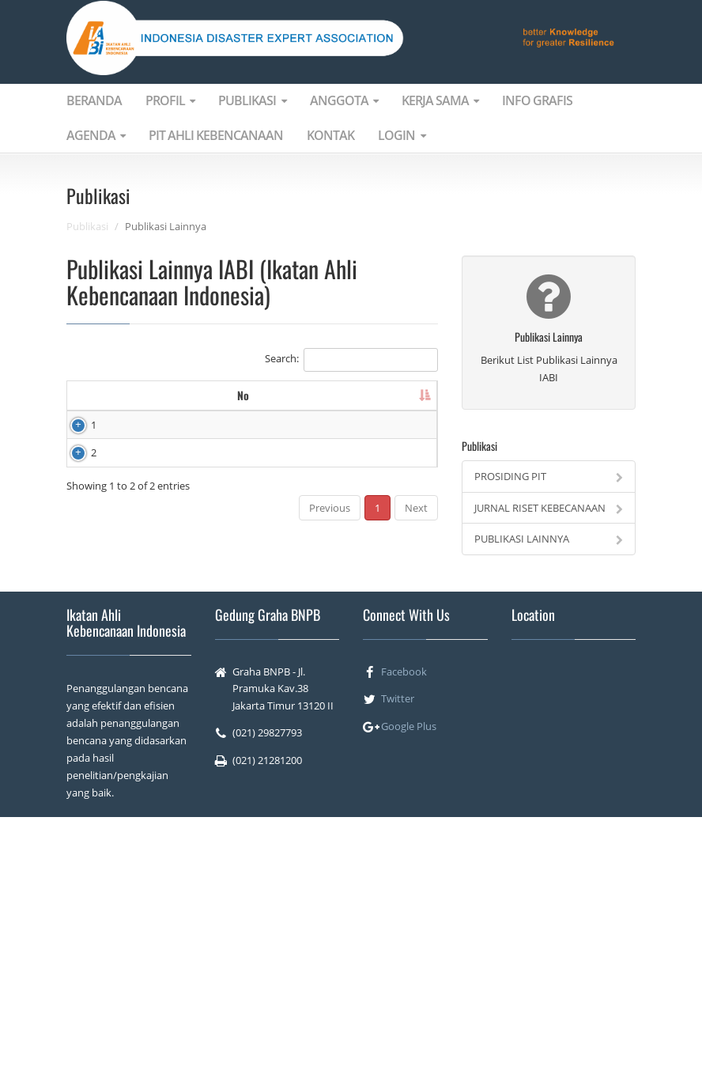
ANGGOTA (344, 100)
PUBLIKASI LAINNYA (548, 539)
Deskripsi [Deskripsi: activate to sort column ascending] (301, 403)
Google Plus (408, 990)
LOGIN (401, 135)
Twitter (397, 963)
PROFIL (169, 100)
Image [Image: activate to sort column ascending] (136, 403)
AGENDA (95, 135)
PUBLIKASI (251, 100)
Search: (351, 360)
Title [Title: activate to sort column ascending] (209, 403)
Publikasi (87, 226)
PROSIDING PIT (548, 476)
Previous (329, 802)
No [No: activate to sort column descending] (81, 403)
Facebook (404, 936)
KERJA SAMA (440, 100)
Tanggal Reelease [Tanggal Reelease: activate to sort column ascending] (389, 403)
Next (416, 802)
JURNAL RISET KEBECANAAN (548, 508)
